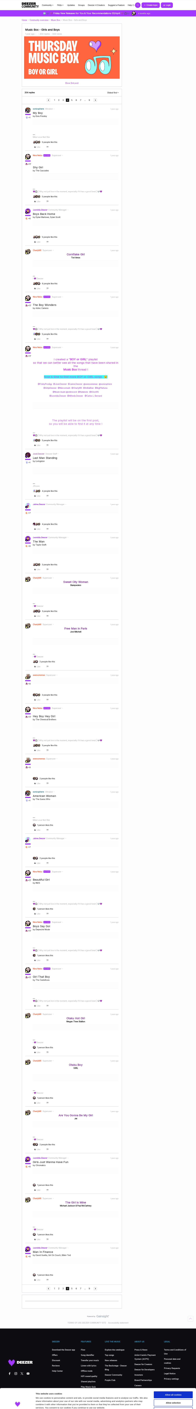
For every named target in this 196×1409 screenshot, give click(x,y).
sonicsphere (38, 109)
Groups (81, 5)
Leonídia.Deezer (40, 210)
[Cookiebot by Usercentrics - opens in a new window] (18, 1404)
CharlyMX (37, 250)
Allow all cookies (173, 1376)
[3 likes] (45, 564)
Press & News (140, 1349)
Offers (55, 1355)
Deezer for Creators (143, 1364)
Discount (56, 1360)
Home (24, 20)
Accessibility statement (118, 1323)
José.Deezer (39, 454)
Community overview (39, 20)
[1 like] (43, 825)
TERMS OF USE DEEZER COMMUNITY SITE (87, 1323)
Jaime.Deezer (39, 504)
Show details (143, 1403)
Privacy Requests (172, 1368)
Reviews (56, 1365)
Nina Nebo (37, 155)
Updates (71, 5)
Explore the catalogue (114, 1349)
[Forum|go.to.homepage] (30, 5)
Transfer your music (90, 1360)
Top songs (109, 1355)
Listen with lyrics (88, 1365)
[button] (151, 5)
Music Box (55, 20)
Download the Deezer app (63, 1349)
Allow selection (173, 1384)
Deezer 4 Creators (96, 5)
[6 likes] (45, 283)
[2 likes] (44, 661)
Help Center (133, 5)
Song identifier (87, 1355)
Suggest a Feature (116, 5)
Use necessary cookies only (173, 1392)
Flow (83, 1349)
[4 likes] (45, 491)
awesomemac (39, 675)
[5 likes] (45, 142)
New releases (111, 1360)
